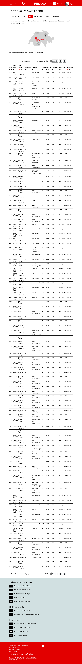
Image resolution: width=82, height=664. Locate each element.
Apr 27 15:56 (15, 94)
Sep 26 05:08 (15, 269)
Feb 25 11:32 (15, 249)
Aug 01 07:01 (15, 265)
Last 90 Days (15, 16)
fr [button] (58, 4)
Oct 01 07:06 (15, 73)
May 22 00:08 (15, 89)
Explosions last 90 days (22, 594)
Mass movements (52, 16)
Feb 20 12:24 (15, 83)
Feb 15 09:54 (15, 255)
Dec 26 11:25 (15, 298)
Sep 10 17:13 (15, 520)
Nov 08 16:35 (15, 274)
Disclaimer (20, 657)
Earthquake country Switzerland (25, 624)
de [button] (51, 4)
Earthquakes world (20, 635)
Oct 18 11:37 (15, 506)
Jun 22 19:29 (14, 293)
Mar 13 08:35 (15, 78)
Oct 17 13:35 (15, 234)
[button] (13, 4)
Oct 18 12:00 (15, 230)
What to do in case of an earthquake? (27, 614)
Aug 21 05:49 (15, 529)
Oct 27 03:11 (15, 225)
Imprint (11, 657)
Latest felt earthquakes (22, 590)
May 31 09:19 (15, 284)
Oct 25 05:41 (15, 501)
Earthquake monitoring (22, 627)
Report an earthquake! (22, 611)
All (30, 16)
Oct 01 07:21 (15, 239)
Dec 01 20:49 (15, 260)
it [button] (61, 4)
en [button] (55, 4)
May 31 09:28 (15, 279)
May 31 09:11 (15, 288)
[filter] (11, 69)
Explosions (38, 16)
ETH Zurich (18, 660)
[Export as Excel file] (60, 61)
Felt (24, 16)
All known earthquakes (22, 601)
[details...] (16, 98)
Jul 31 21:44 (14, 515)
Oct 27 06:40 (15, 496)
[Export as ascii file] (64, 61)
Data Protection (31, 657)
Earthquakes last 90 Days (22, 586)
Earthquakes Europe (21, 631)
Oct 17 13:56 (15, 510)
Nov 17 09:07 (15, 244)
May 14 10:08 (15, 525)
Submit (54, 61)
